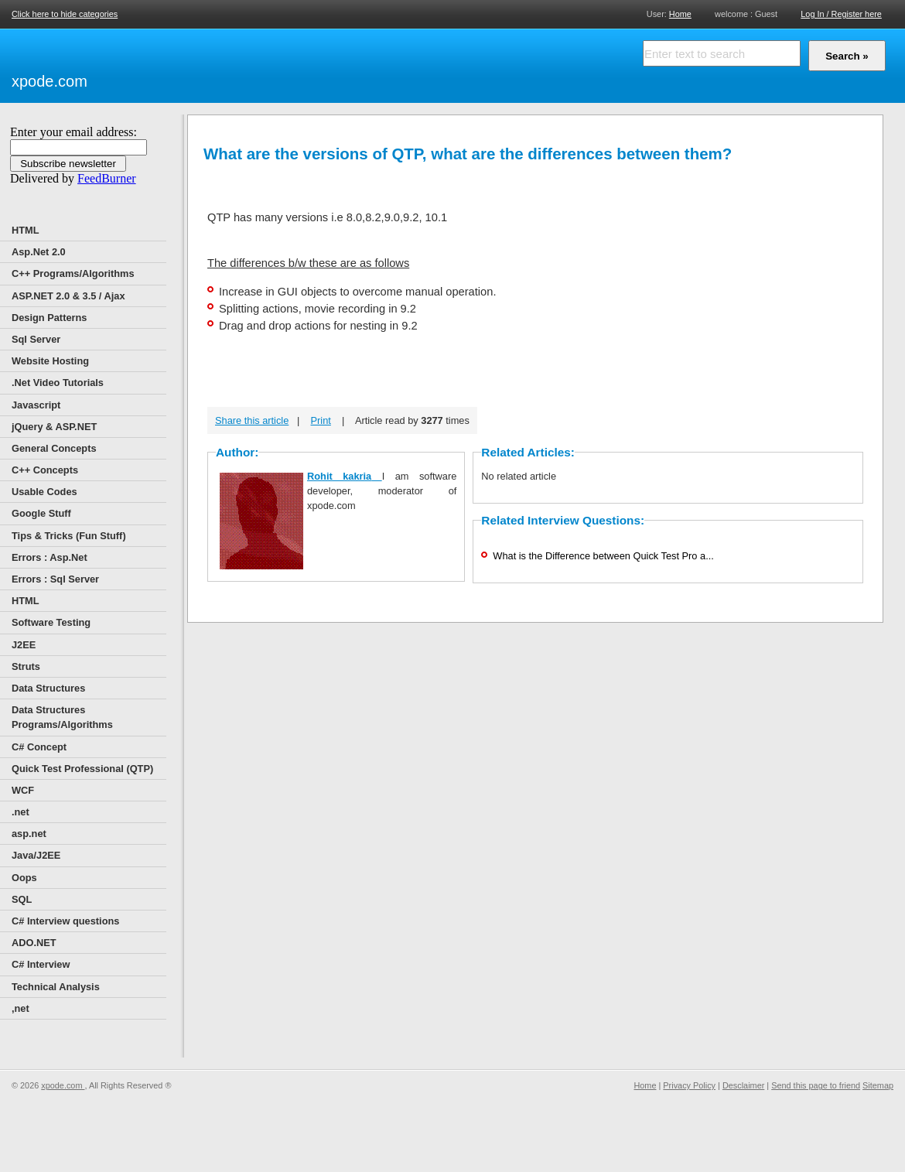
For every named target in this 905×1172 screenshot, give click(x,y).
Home (680, 13)
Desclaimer (743, 1085)
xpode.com (49, 81)
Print (321, 420)
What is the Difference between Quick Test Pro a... (603, 556)
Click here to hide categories (65, 14)
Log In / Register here (841, 14)
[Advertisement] (271, 63)
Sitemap (877, 1085)
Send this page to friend (815, 1085)
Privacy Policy (689, 1085)
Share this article (252, 420)
